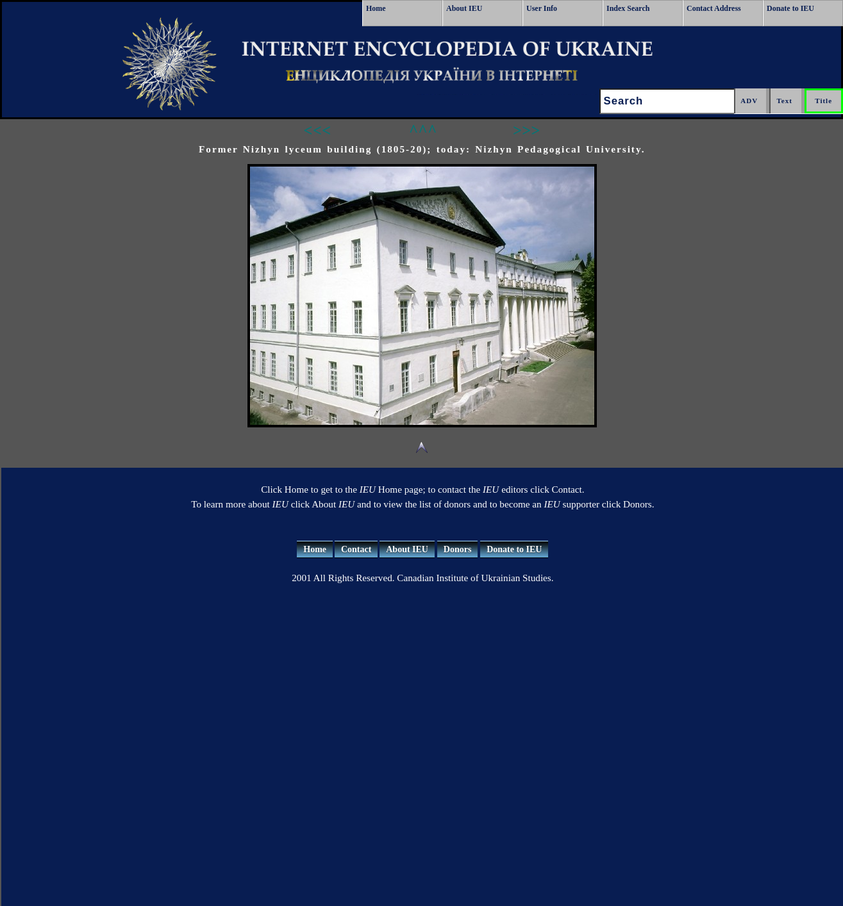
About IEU (464, 8)
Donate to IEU (790, 8)
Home (376, 8)
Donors (458, 549)
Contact (356, 549)
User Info (541, 8)
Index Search (627, 8)
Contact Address (714, 8)
